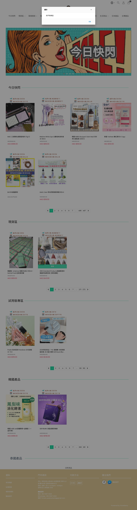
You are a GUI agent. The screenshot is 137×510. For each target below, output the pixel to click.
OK (90, 22)
